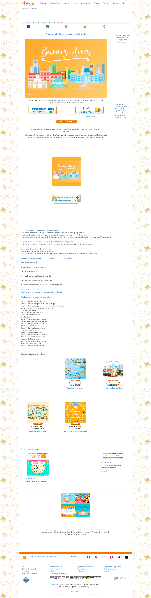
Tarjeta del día (30, 478)
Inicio (23, 23)
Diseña (116, 3)
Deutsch (107, 571)
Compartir (104, 471)
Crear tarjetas (122, 42)
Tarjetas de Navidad (29, 569)
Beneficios (24, 8)
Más (124, 3)
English (52, 571)
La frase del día (106, 462)
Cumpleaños (55, 3)
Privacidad (25, 571)
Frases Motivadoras (121, 117)
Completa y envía (90, 117)
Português (80, 571)
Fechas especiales (110, 569)
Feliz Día (106, 3)
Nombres (66, 3)
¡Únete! (75, 3)
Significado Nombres (122, 35)
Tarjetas (43, 3)
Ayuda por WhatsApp (29, 573)
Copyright (55, 584)
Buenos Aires (37, 23)
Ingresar (32, 8)
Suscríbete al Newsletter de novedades (43, 556)
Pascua (126, 106)
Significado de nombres (85, 567)
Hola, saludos (119, 108)
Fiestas (97, 3)
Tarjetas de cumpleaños (112, 567)
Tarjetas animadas (122, 37)
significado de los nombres (63, 530)
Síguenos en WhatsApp (57, 573)
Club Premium (54, 569)
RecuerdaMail (86, 3)
